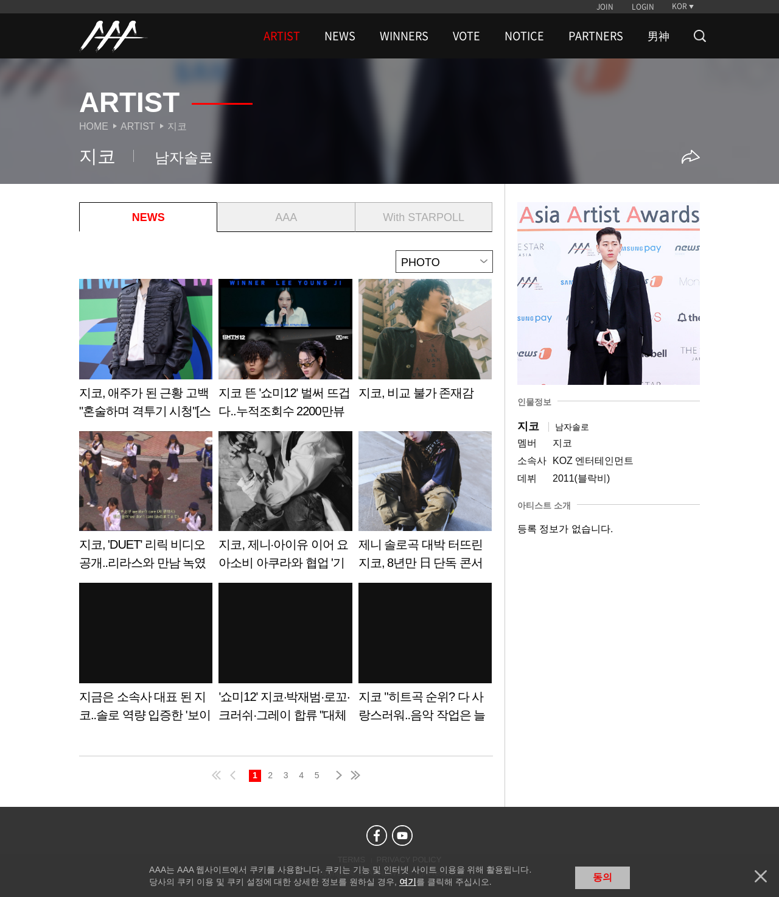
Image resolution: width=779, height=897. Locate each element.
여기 (407, 882)
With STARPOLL (423, 217)
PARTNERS (595, 35)
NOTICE (524, 35)
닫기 (761, 876)
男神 (658, 35)
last (354, 775)
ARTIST (282, 35)
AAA (286, 217)
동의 (602, 877)
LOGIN (643, 6)
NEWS (339, 35)
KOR (679, 6)
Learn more (145, 353)
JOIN (604, 6)
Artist (138, 126)
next (336, 775)
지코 (177, 126)
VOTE (466, 35)
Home (93, 126)
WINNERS (404, 35)
